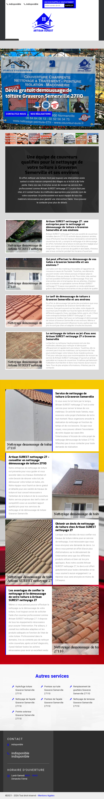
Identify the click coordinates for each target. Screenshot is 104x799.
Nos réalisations (41, 114)
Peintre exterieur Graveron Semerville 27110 (25, 715)
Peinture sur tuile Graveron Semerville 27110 (53, 690)
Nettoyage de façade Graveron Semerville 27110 (25, 702)
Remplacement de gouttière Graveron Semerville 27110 (82, 690)
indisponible (14, 4)
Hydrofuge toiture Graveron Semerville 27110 (25, 690)
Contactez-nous (16, 114)
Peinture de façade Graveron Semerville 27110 (53, 702)
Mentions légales (46, 795)
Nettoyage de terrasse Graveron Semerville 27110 (84, 702)
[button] (39, 127)
